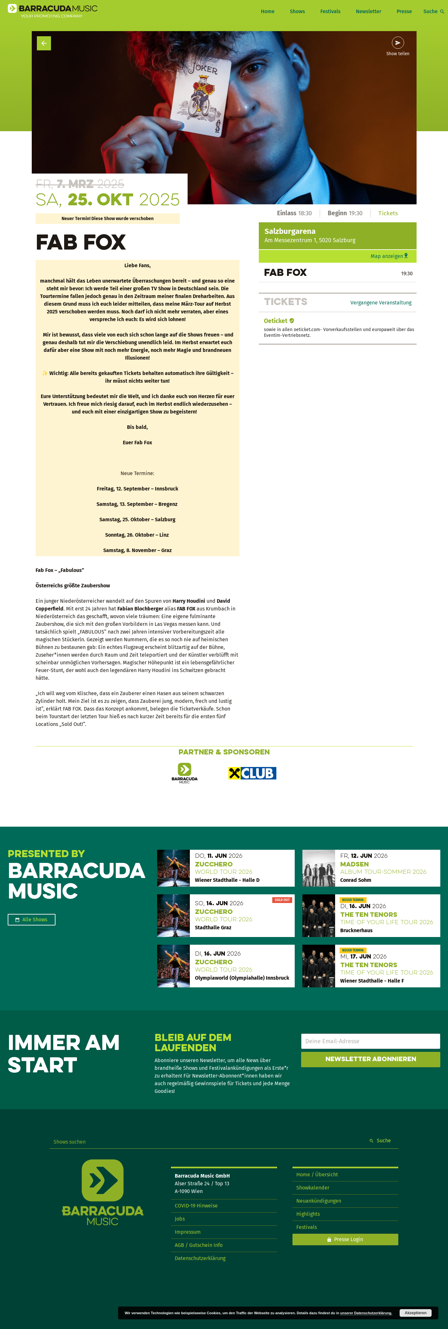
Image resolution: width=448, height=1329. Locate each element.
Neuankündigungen (318, 1201)
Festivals (330, 11)
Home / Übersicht (317, 1174)
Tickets (388, 213)
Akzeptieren (416, 1313)
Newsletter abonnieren (370, 1059)
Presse (404, 11)
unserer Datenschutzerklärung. (366, 1313)
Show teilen (398, 53)
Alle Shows (34, 919)
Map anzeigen (387, 256)
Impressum (188, 1232)
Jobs (180, 1219)
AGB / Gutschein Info (199, 1245)
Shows (297, 11)
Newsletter (368, 11)
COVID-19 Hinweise (196, 1206)
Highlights (308, 1214)
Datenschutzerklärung (200, 1258)
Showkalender (312, 1188)
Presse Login (348, 1239)
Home (267, 11)
